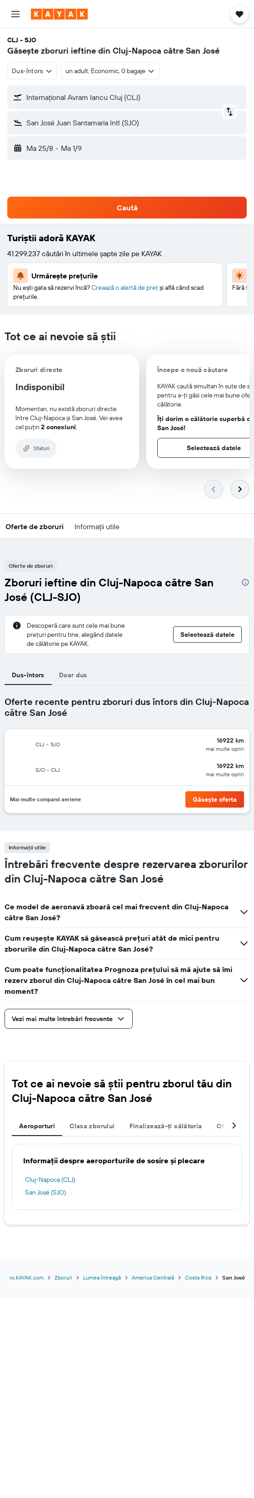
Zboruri (63, 1277)
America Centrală (153, 1277)
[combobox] (32, 71)
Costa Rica (198, 1277)
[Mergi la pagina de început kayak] (59, 14)
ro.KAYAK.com (27, 1277)
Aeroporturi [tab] (37, 1126)
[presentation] (245, 582)
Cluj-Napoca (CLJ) (50, 1180)
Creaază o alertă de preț (124, 287)
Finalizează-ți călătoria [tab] (165, 1126)
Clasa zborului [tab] (92, 1126)
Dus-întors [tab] (28, 675)
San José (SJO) (45, 1192)
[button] (15, 14)
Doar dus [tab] (73, 675)
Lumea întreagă (102, 1277)
